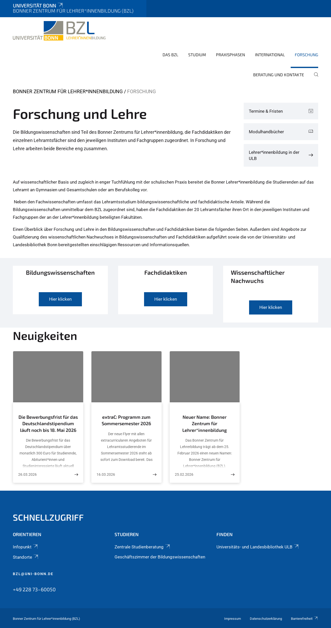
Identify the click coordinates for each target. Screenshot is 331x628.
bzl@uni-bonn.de (33, 574)
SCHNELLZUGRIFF (48, 517)
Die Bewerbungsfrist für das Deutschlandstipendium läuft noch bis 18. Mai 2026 (48, 423)
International (270, 54)
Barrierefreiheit (304, 619)
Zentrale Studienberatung (143, 546)
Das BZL (170, 54)
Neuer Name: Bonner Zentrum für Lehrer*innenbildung (204, 423)
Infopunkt (26, 546)
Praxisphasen (230, 54)
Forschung (306, 54)
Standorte (26, 557)
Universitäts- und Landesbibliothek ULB (257, 546)
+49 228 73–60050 (34, 589)
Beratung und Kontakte (278, 74)
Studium (197, 54)
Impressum (232, 619)
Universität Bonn (38, 5)
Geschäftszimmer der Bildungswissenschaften (160, 556)
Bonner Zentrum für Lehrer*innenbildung (68, 91)
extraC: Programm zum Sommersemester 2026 (126, 420)
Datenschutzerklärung (266, 619)
